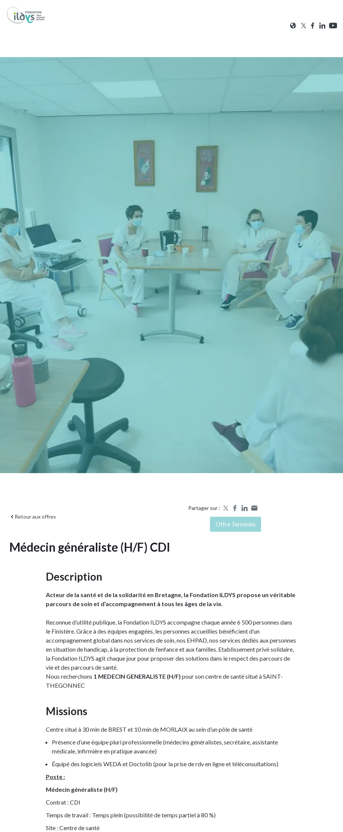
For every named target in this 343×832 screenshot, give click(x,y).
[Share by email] (254, 508)
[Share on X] (225, 508)
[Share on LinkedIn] (245, 508)
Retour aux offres (32, 516)
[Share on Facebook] (235, 508)
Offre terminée (235, 524)
